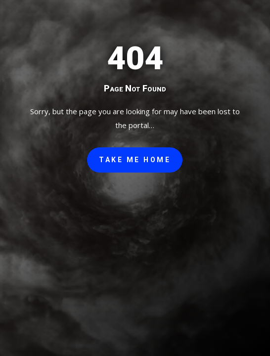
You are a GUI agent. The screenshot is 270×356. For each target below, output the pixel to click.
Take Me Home (135, 160)
